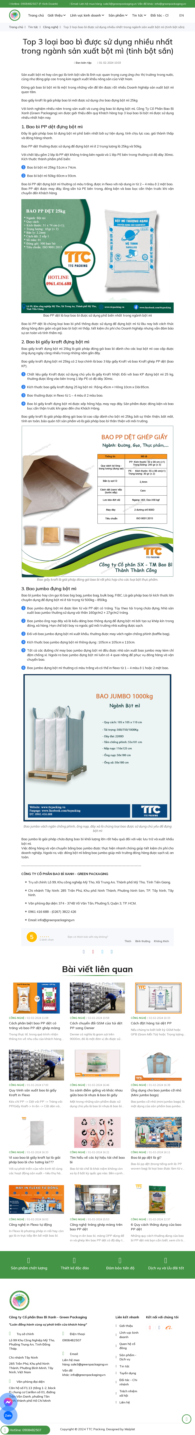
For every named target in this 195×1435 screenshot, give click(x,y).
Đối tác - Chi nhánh (128, 1382)
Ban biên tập (84, 62)
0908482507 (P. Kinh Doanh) (39, 4)
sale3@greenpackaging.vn (89, 1364)
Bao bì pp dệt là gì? (146, 1157)
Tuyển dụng (127, 1373)
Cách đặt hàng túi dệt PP (151, 1023)
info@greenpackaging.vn (87, 1375)
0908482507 (71, 1340)
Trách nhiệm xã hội (128, 1393)
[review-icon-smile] (142, 937)
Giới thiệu (126, 1326)
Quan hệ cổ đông (127, 1346)
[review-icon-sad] (161, 937)
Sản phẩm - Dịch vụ (127, 1357)
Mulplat (130, 1429)
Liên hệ (124, 1402)
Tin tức (124, 1366)
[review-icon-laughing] (127, 937)
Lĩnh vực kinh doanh (128, 1335)
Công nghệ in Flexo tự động (30, 1224)
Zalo (8, 1415)
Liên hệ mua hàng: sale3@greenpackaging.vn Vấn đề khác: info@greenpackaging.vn (132, 4)
